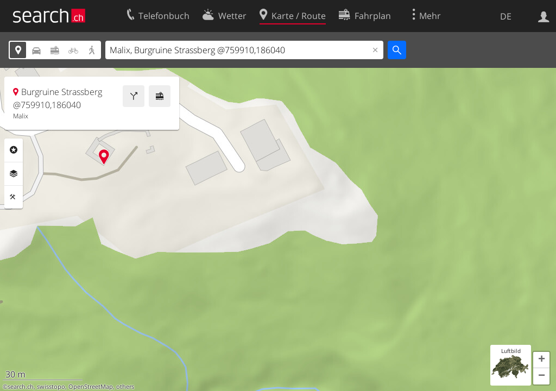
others (125, 386)
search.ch (21, 386)
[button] (541, 360)
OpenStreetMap (90, 386)
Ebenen (13, 173)
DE (505, 16)
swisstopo (51, 386)
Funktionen (13, 197)
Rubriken (13, 149)
